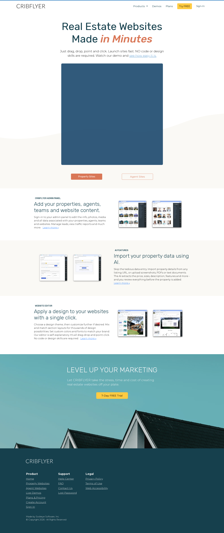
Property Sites (86, 176)
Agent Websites (36, 488)
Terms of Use (94, 483)
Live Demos (33, 492)
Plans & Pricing (35, 497)
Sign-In (200, 6)
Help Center (66, 478)
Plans (169, 6)
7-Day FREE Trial (112, 395)
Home (30, 478)
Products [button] (139, 6)
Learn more (51, 227)
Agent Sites (137, 176)
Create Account (36, 502)
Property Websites (38, 483)
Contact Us (65, 488)
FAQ (61, 483)
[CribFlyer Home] (30, 6)
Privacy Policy (94, 478)
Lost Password (67, 492)
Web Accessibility (97, 488)
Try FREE (184, 6)
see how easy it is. (142, 55)
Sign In (30, 506)
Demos (156, 6)
